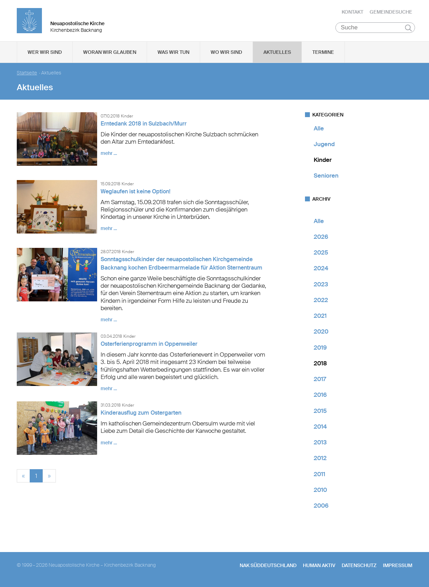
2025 (321, 253)
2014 (320, 427)
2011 (319, 475)
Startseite (27, 74)
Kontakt (352, 12)
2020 (321, 332)
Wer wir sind (45, 53)
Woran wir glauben (109, 53)
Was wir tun (173, 53)
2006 (321, 506)
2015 (320, 411)
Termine (323, 53)
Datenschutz (359, 566)
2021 (320, 317)
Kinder (323, 161)
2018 (320, 364)
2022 (321, 301)
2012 (320, 459)
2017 (320, 380)
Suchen (408, 28)
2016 (320, 396)
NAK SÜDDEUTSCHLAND (268, 566)
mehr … (109, 154)
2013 (320, 443)
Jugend (324, 145)
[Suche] (375, 28)
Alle (319, 129)
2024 (321, 269)
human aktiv (319, 566)
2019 (320, 348)
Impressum (397, 566)
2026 (321, 237)
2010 (320, 490)
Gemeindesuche (391, 12)
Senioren (326, 176)
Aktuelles (277, 53)
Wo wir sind (226, 53)
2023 (321, 285)
